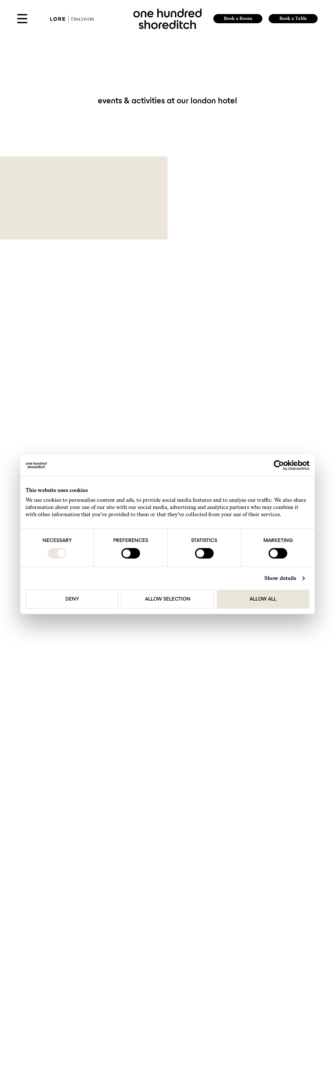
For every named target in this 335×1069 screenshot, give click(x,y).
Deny (72, 599)
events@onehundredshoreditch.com (196, 898)
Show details (280, 578)
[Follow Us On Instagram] (44, 1020)
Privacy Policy (82, 769)
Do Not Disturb (53, 965)
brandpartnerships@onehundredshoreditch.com (205, 917)
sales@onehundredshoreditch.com (194, 888)
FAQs (46, 951)
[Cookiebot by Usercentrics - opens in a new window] (280, 465)
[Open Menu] (22, 19)
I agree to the (69, 769)
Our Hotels (50, 958)
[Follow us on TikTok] (52, 1020)
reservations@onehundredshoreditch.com (201, 878)
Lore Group (183, 957)
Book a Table (293, 18)
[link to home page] (167, 18)
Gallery (47, 943)
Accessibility (52, 994)
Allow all (263, 599)
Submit (167, 784)
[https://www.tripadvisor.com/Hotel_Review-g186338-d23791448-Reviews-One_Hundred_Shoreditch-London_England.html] (67, 1020)
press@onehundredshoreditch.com (195, 907)
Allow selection (167, 599)
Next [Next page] (202, 673)
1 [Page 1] (169, 673)
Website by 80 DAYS (183, 964)
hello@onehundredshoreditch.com (194, 868)
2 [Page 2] (178, 673)
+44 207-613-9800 (181, 858)
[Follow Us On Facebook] (60, 1020)
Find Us (47, 936)
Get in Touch (51, 929)
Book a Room (237, 18)
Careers (48, 973)
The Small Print (54, 980)
